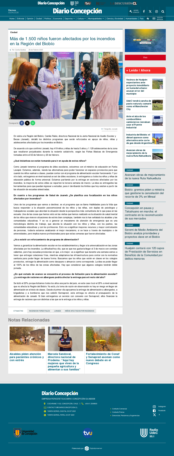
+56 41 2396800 (91, 404)
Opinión (30, 19)
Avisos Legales (134, 11)
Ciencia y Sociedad (115, 19)
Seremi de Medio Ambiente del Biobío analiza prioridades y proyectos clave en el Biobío (144, 233)
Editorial (20, 19)
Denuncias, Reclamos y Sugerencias (126, 416)
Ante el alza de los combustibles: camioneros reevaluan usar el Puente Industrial (138, 122)
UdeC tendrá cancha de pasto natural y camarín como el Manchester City (138, 105)
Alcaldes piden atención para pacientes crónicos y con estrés (27, 357)
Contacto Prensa (118, 412)
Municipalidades (95, 19)
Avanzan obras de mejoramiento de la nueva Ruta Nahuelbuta (138, 153)
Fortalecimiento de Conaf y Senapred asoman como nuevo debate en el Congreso (103, 358)
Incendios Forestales (39, 311)
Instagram (159, 406)
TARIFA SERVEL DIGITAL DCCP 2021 (61, 411)
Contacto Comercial (119, 409)
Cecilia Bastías (20, 50)
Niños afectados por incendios (79, 311)
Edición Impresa (158, 18)
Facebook (159, 410)
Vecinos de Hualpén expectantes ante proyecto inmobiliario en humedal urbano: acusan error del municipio (137, 86)
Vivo (145, 57)
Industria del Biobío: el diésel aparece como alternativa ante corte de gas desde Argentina (139, 138)
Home (12, 19)
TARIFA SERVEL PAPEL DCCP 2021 (60, 415)
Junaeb (57, 311)
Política (47, 19)
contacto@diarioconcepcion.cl (62, 407)
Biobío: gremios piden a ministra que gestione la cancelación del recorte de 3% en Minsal (144, 193)
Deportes (69, 19)
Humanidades (131, 19)
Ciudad (39, 19)
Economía (57, 19)
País (142, 19)
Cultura (80, 19)
